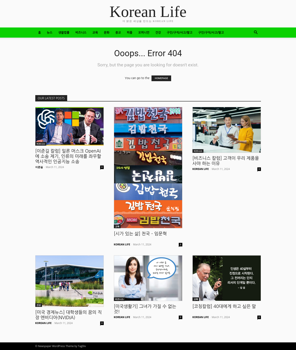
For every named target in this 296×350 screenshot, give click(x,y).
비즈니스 (81, 32)
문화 (106, 32)
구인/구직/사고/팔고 (179, 32)
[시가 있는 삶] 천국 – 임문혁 (140, 233)
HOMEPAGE (161, 78)
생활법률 (64, 32)
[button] (256, 33)
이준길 (39, 167)
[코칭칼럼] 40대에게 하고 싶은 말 (224, 306)
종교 (118, 32)
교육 (95, 32)
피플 (129, 32)
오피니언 (144, 32)
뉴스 (49, 32)
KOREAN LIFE (122, 244)
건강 (158, 32)
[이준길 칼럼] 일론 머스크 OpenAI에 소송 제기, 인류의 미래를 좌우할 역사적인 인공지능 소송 (68, 156)
